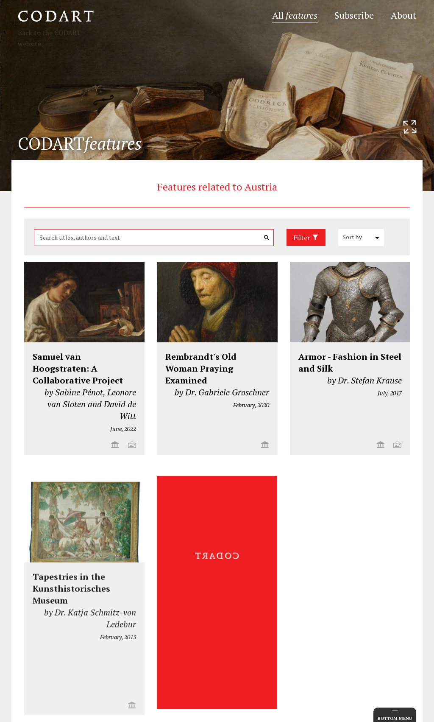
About (403, 15)
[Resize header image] (410, 127)
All (294, 15)
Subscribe (354, 15)
